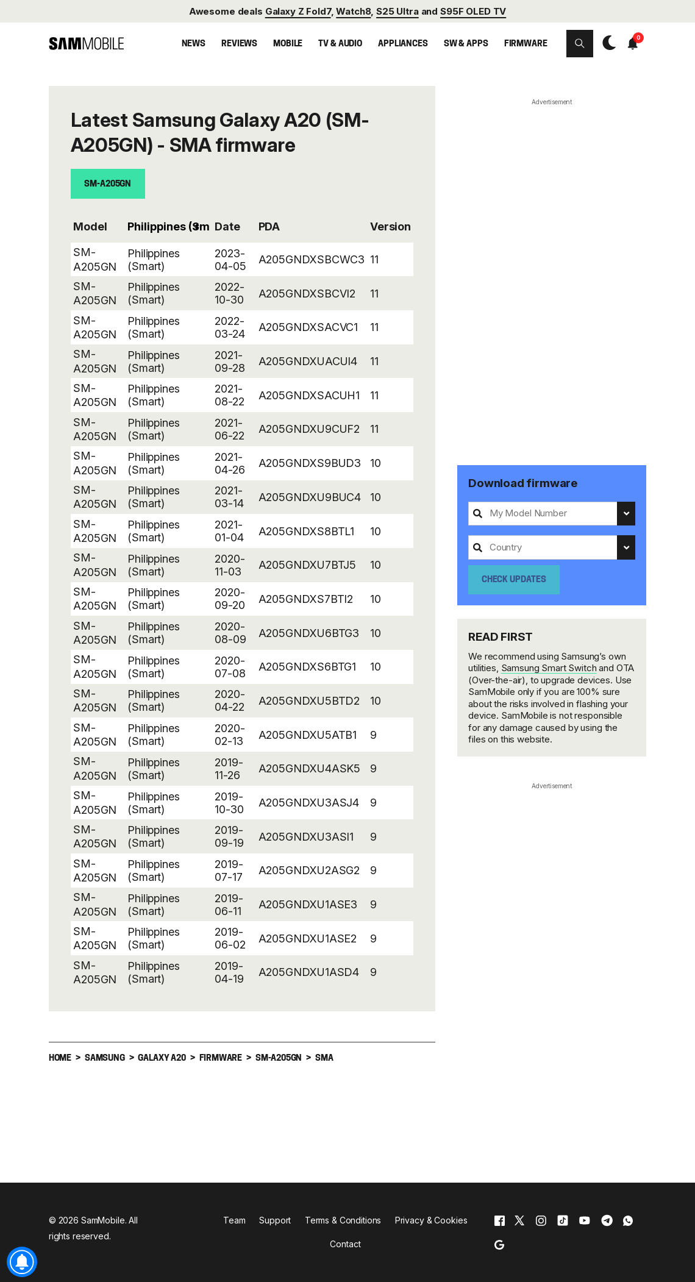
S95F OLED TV (473, 11)
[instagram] (541, 1220)
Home (60, 1058)
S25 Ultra (397, 11)
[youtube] (585, 1220)
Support (275, 1220)
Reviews (239, 44)
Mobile (287, 44)
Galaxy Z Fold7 (298, 11)
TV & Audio (340, 44)
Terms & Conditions (343, 1220)
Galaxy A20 (161, 1058)
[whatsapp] (628, 1220)
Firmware (525, 44)
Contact (345, 1244)
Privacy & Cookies (431, 1220)
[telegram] (607, 1220)
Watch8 (353, 11)
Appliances (403, 44)
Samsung (105, 1058)
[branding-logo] (86, 43)
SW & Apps (466, 44)
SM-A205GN (107, 184)
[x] (519, 1220)
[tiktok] (563, 1220)
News (193, 44)
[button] (580, 43)
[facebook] (499, 1220)
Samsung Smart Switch (549, 668)
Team (234, 1220)
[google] (499, 1245)
